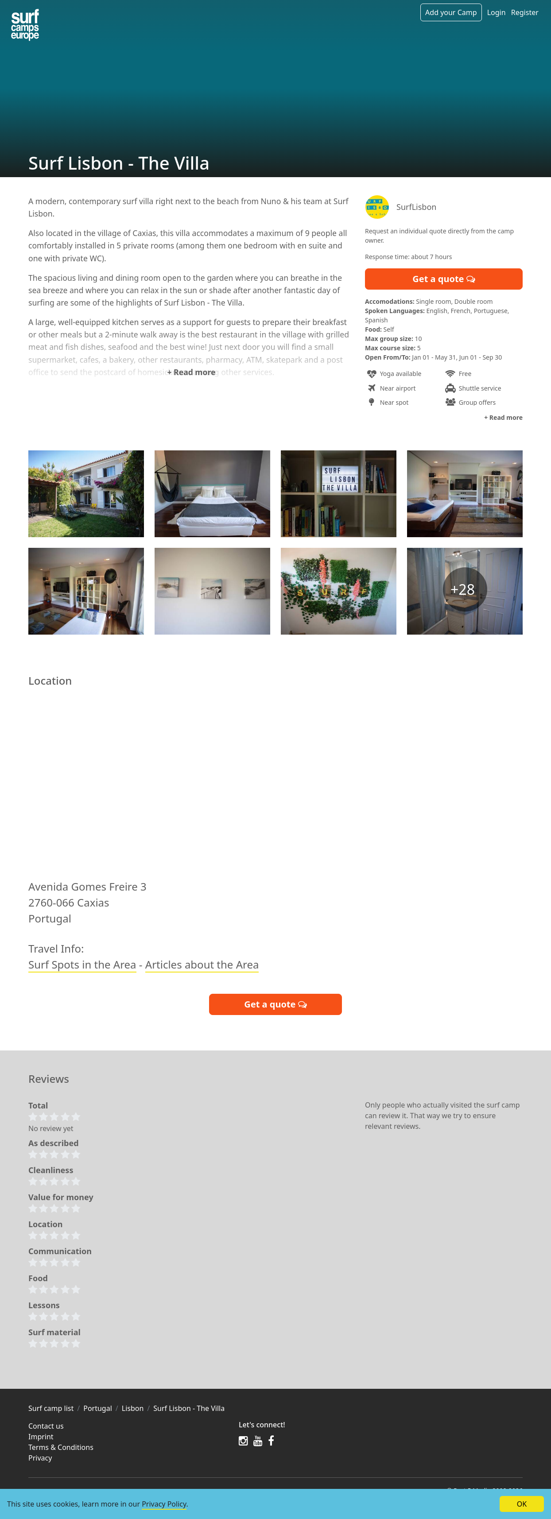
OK (522, 1504)
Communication (60, 1253)
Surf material (54, 1334)
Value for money (60, 1199)
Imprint (41, 1439)
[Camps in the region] (25, 25)
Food (38, 1280)
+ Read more (191, 372)
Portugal (97, 1410)
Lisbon (133, 1410)
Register (525, 12)
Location (45, 1226)
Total (38, 1107)
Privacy (40, 1460)
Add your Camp (451, 12)
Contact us (46, 1428)
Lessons (44, 1307)
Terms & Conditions (60, 1449)
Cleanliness (50, 1172)
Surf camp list (51, 1410)
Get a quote (443, 279)
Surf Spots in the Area (82, 966)
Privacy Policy (164, 1504)
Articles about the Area (202, 966)
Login (496, 12)
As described (53, 1145)
